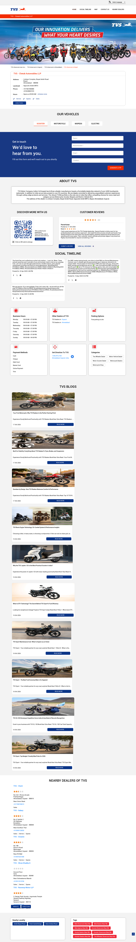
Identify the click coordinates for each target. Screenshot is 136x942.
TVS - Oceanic (18, 827)
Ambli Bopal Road (19, 914)
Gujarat (64, 309)
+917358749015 (18, 794)
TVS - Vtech (18, 776)
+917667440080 (28, 89)
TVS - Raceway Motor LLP (23, 877)
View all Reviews (84, 246)
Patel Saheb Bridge (35, 914)
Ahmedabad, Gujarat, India (60, 348)
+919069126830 (18, 821)
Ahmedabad (66, 312)
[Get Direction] (72, 348)
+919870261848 (18, 847)
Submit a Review (67, 246)
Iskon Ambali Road (51, 914)
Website (16, 896)
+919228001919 (28, 91)
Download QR (40, 239)
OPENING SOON (42, 94)
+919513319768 (18, 871)
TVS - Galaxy (18, 800)
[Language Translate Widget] (118, 2)
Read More (60, 414)
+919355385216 (18, 895)
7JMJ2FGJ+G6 (57, 346)
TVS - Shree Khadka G (21, 853)
